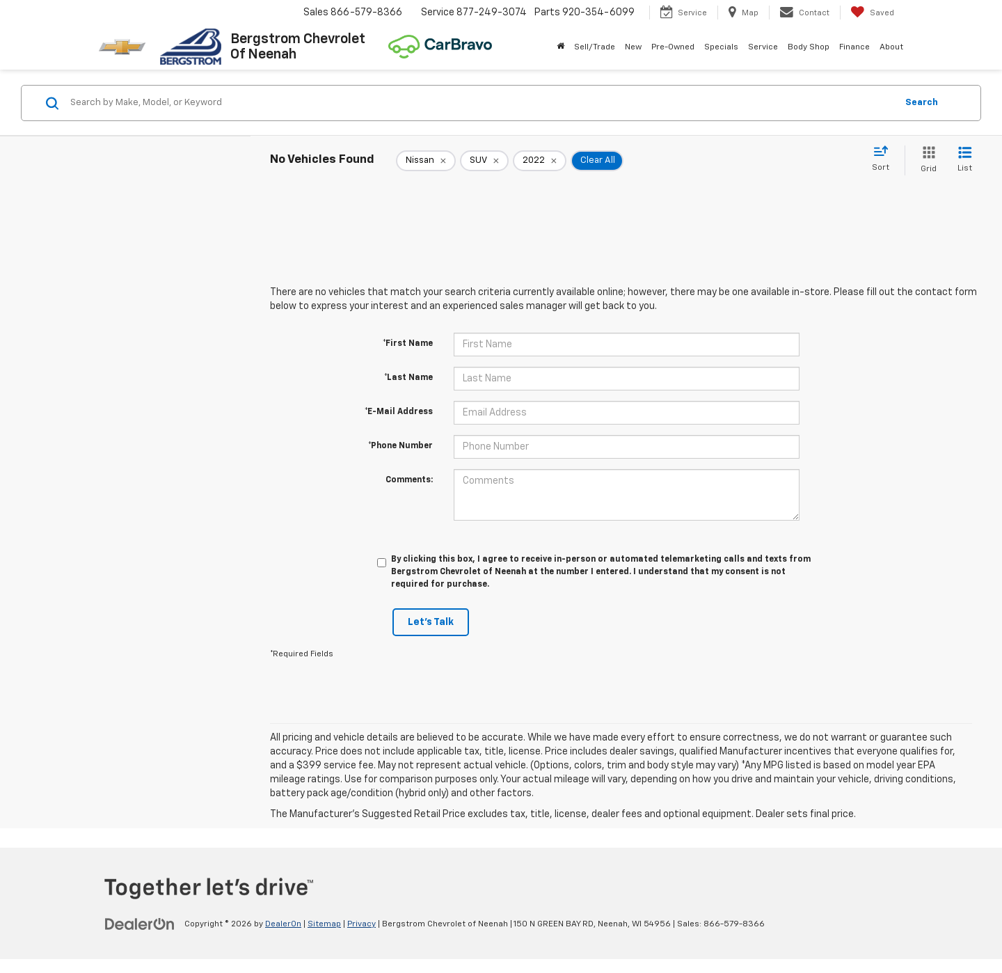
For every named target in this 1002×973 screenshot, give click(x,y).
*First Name (408, 344)
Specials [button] (721, 47)
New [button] (633, 47)
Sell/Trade (594, 47)
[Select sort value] (885, 159)
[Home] (560, 47)
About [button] (891, 47)
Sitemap (324, 924)
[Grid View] (926, 160)
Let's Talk (431, 622)
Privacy (361, 924)
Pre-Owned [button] (672, 47)
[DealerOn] (139, 923)
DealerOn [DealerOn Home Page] (283, 924)
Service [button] (763, 47)
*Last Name (408, 378)
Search (921, 102)
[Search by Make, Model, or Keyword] (481, 103)
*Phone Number (400, 446)
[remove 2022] (539, 160)
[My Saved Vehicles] (872, 12)
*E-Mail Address (399, 412)
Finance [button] (854, 47)
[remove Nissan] (426, 160)
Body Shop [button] (808, 47)
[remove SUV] (484, 160)
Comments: (409, 480)
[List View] (965, 160)
